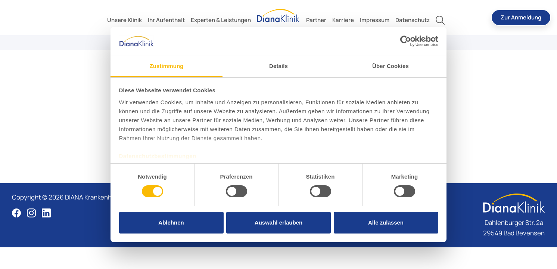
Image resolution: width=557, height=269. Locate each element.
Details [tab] (278, 66)
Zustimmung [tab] (167, 66)
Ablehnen (171, 222)
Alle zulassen (386, 222)
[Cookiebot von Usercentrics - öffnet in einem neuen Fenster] (405, 41)
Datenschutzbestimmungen (157, 156)
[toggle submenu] (124, 20)
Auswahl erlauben (278, 222)
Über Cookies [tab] (390, 66)
